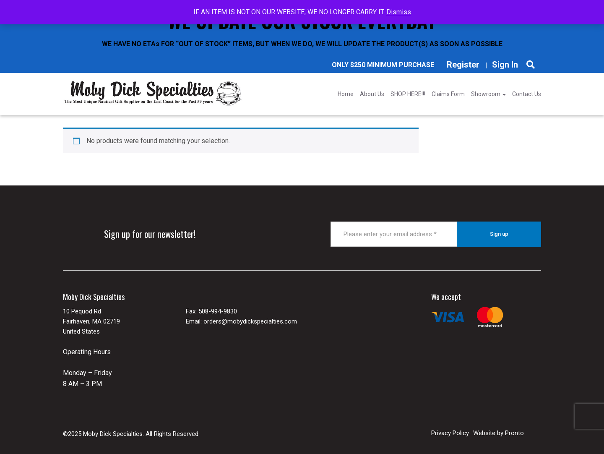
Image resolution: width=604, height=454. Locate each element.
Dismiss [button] (398, 12)
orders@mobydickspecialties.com (250, 321)
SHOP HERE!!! (408, 94)
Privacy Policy (450, 433)
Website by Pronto (498, 433)
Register (463, 65)
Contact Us (526, 94)
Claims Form (448, 94)
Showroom (488, 94)
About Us (372, 94)
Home (346, 94)
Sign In (505, 65)
